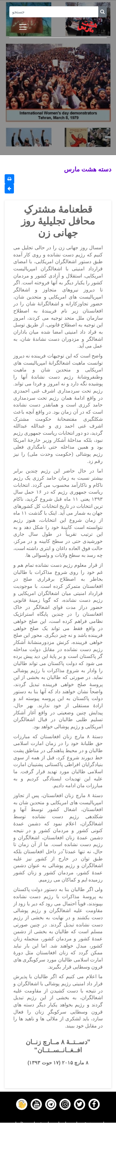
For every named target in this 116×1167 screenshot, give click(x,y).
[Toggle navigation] (23, 27)
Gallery (58, 1147)
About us (58, 1163)
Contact (58, 1155)
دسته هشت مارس (87, 169)
